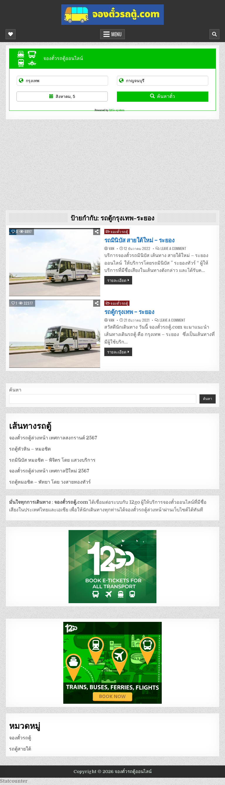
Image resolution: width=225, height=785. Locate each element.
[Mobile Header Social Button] (11, 34)
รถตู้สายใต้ (20, 749)
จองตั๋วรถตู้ (119, 231)
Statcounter (14, 781)
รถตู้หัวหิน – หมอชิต (30, 449)
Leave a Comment (173, 248)
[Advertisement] (112, 163)
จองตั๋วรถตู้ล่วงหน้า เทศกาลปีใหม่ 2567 (49, 471)
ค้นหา (15, 390)
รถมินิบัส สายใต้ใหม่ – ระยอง (139, 240)
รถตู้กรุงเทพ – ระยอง (129, 311)
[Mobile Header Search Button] (214, 34)
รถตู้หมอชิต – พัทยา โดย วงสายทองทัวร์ (50, 482)
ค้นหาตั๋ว (162, 96)
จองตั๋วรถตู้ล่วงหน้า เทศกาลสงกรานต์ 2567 (53, 438)
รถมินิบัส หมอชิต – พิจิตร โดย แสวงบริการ (52, 460)
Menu (116, 34)
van (111, 248)
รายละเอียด (116, 280)
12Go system (117, 110)
